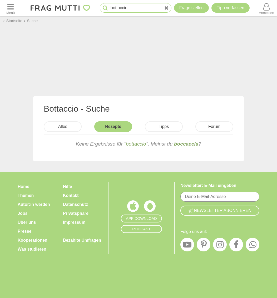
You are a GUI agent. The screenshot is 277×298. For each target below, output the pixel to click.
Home (23, 186)
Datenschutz (75, 204)
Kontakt (71, 195)
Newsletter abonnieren (219, 210)
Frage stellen (191, 8)
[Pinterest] (203, 246)
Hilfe (67, 186)
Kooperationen (32, 240)
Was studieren (32, 249)
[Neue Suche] (166, 8)
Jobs (22, 213)
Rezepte (113, 126)
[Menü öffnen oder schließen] (10, 8)
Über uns (27, 222)
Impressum (74, 222)
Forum (214, 126)
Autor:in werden (34, 204)
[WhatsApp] (252, 246)
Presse (25, 231)
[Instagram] (220, 246)
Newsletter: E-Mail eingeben (208, 185)
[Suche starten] (105, 8)
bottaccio (136, 144)
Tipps (164, 126)
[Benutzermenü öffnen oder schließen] (266, 8)
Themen (26, 195)
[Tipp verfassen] (230, 8)
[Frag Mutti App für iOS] (133, 207)
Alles (62, 126)
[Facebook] (236, 246)
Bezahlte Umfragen (82, 240)
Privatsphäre (75, 213)
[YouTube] (187, 246)
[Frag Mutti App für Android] (150, 207)
